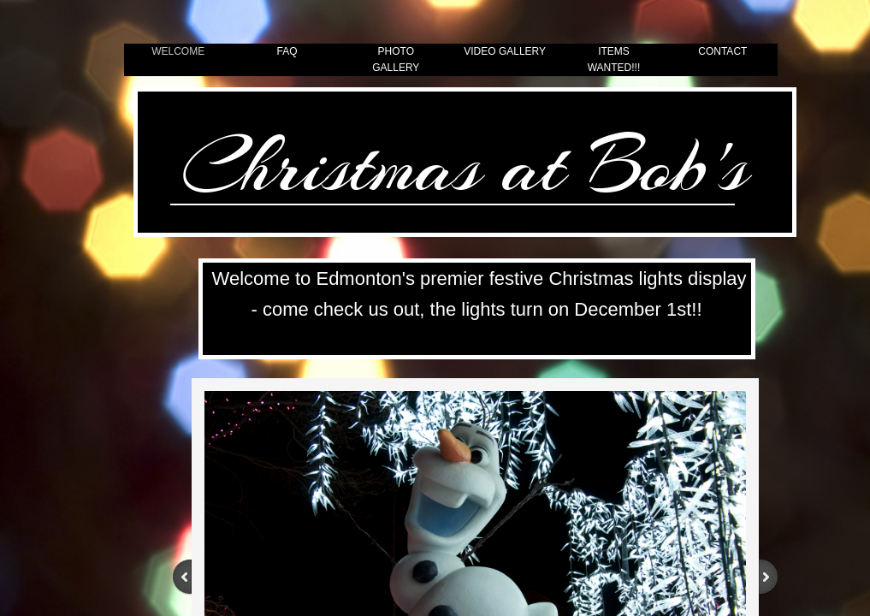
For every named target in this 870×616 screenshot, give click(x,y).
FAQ (286, 51)
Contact (722, 51)
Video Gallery (505, 51)
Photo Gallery (395, 59)
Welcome (177, 51)
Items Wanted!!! (614, 59)
